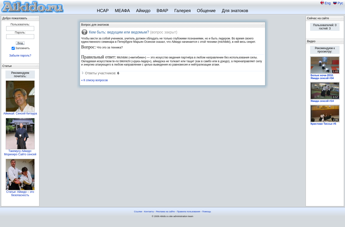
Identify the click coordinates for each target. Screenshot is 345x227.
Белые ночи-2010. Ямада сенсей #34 (322, 77)
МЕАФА (122, 10)
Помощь (206, 211)
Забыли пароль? (20, 55)
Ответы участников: (100, 73)
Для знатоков (235, 10)
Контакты (149, 211)
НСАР (103, 10)
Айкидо (143, 10)
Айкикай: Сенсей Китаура (20, 113)
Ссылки (138, 211)
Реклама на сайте (165, 211)
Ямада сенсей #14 (322, 100)
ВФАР (162, 10)
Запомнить (22, 48)
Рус (340, 3)
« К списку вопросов (94, 80)
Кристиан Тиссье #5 (323, 123)
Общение (206, 10)
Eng (328, 3)
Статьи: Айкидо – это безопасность (20, 193)
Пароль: (20, 32)
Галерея (182, 10)
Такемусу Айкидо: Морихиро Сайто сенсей (20, 152)
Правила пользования (188, 211)
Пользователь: (20, 24)
